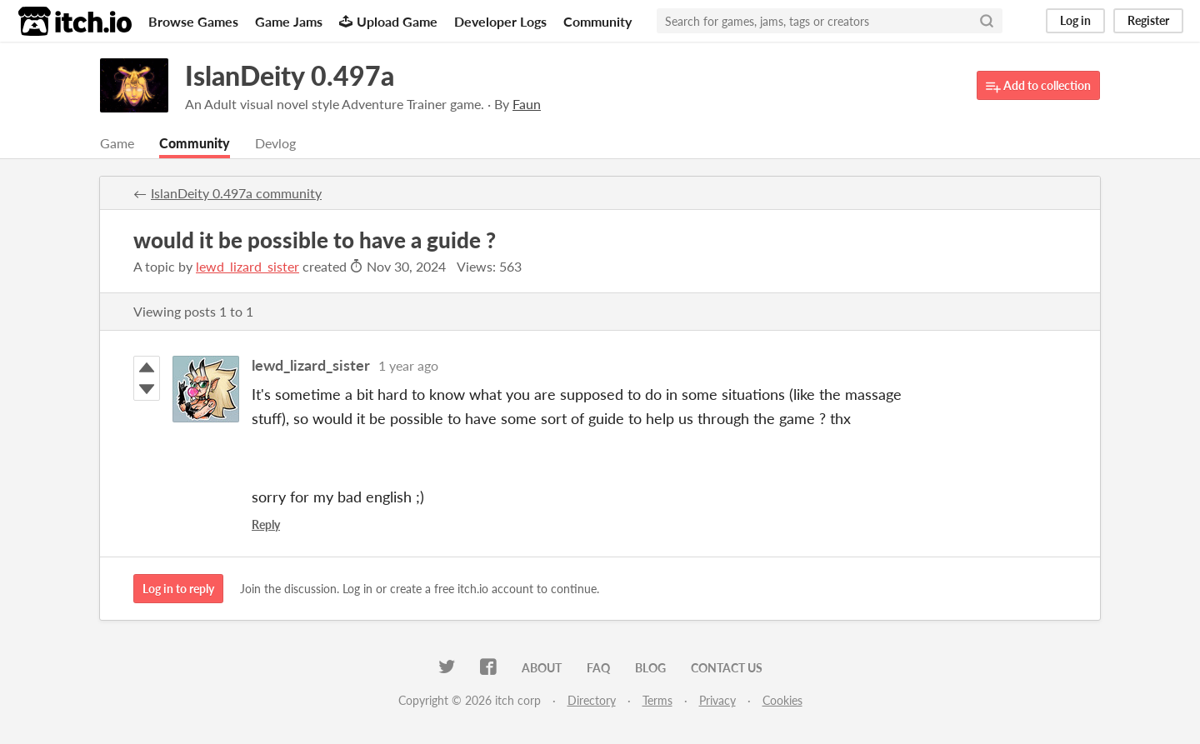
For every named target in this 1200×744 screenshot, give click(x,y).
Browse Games (193, 21)
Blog (650, 668)
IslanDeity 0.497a (289, 75)
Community (597, 21)
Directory (592, 700)
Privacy (717, 700)
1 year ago (408, 365)
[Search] (986, 20)
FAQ (598, 668)
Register (1148, 20)
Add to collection (1038, 86)
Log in (1075, 20)
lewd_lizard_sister (247, 266)
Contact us (726, 668)
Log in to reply (178, 589)
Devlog (275, 143)
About (542, 668)
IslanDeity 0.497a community (236, 193)
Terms (657, 700)
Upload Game (388, 21)
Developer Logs (500, 21)
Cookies (782, 700)
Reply (266, 524)
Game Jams (288, 21)
